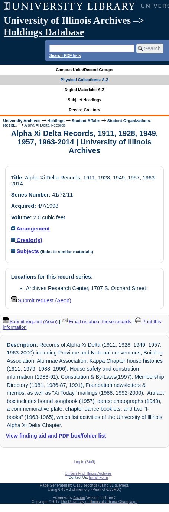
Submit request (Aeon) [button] (41, 300)
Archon (79, 498)
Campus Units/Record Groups (84, 69)
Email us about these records (96, 321)
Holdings (56, 120)
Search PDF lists (65, 55)
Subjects (25, 251)
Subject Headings (84, 100)
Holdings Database (44, 32)
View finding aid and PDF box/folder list (56, 436)
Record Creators (84, 110)
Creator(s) (26, 240)
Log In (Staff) (84, 462)
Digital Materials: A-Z (84, 90)
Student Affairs (86, 120)
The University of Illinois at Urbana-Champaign (99, 502)
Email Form (98, 478)
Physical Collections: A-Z (84, 79)
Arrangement (30, 229)
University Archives (21, 120)
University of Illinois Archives (67, 20)
